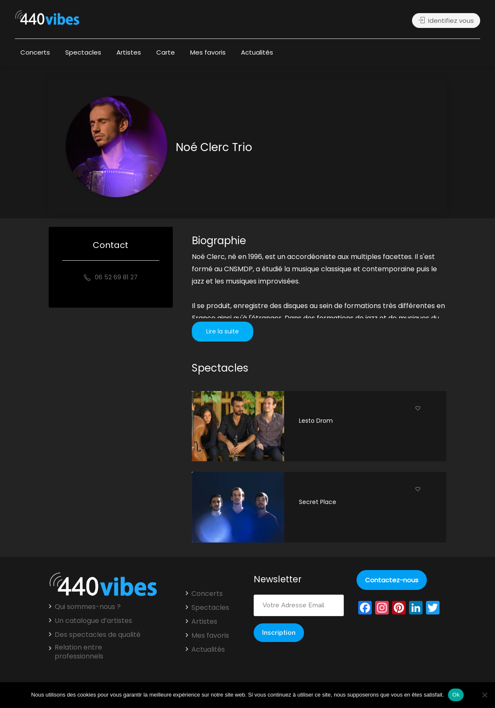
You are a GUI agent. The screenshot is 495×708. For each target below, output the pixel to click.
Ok (455, 694)
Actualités (257, 52)
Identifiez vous (446, 20)
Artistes (128, 52)
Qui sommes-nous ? (88, 607)
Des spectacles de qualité (98, 634)
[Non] (484, 695)
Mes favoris (208, 52)
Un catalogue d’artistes (93, 620)
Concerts (35, 52)
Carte (165, 52)
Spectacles (83, 52)
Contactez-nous (391, 580)
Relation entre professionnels (79, 652)
